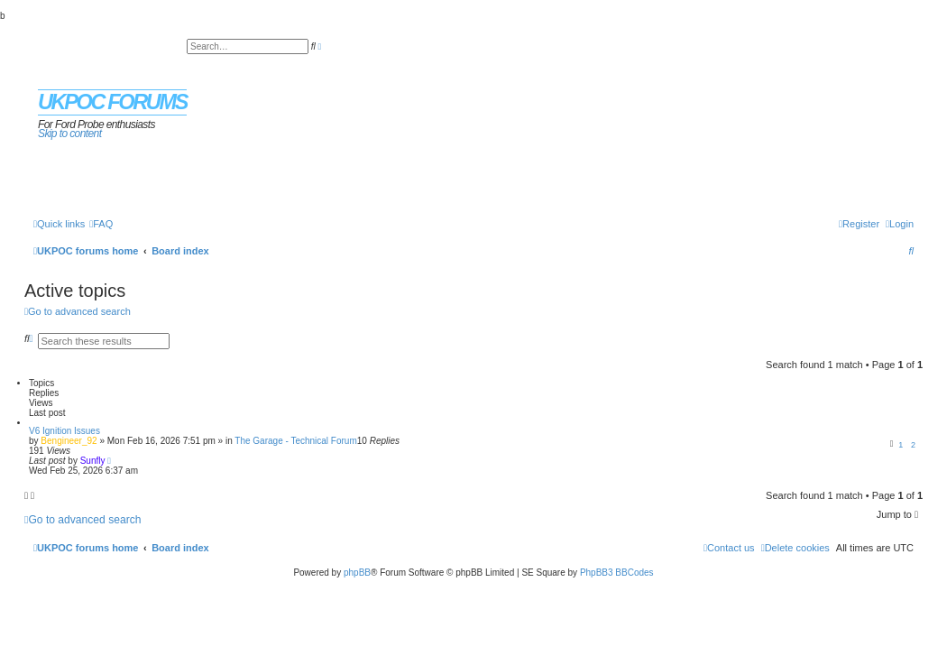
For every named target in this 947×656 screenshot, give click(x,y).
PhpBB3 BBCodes (617, 572)
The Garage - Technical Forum (295, 441)
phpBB (357, 572)
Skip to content (69, 133)
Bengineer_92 (69, 441)
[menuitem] (101, 223)
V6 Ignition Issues (64, 431)
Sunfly (93, 461)
